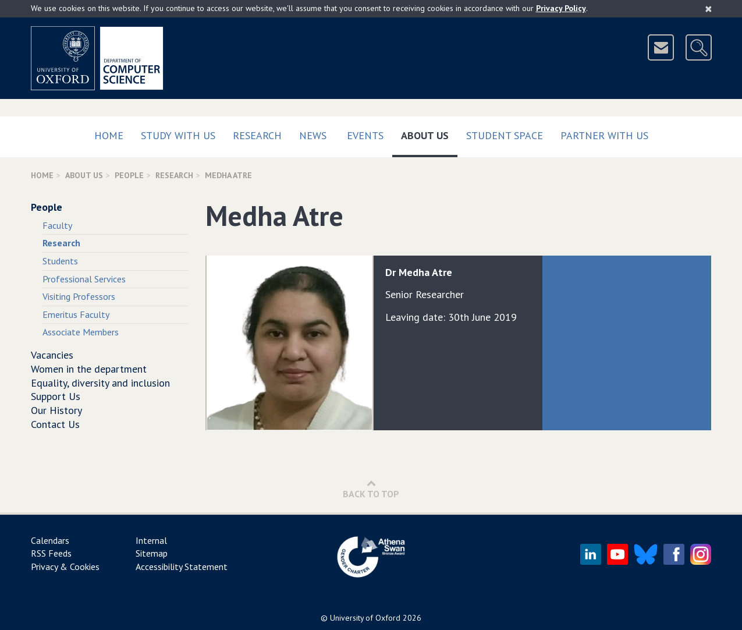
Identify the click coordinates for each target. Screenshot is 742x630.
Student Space (504, 135)
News (312, 135)
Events (365, 135)
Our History (56, 410)
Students (60, 261)
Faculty (57, 225)
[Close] (708, 9)
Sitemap (152, 553)
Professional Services (84, 279)
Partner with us (604, 135)
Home (108, 135)
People (129, 175)
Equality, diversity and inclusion (100, 383)
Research (257, 135)
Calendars (50, 540)
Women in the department (89, 369)
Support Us (55, 396)
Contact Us (55, 424)
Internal (151, 540)
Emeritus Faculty (75, 314)
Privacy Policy (561, 8)
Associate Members (80, 332)
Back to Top (371, 489)
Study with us (178, 135)
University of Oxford (365, 618)
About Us (429, 133)
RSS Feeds (51, 553)
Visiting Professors (78, 296)
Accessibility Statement (182, 566)
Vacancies (52, 355)
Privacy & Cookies (65, 566)
